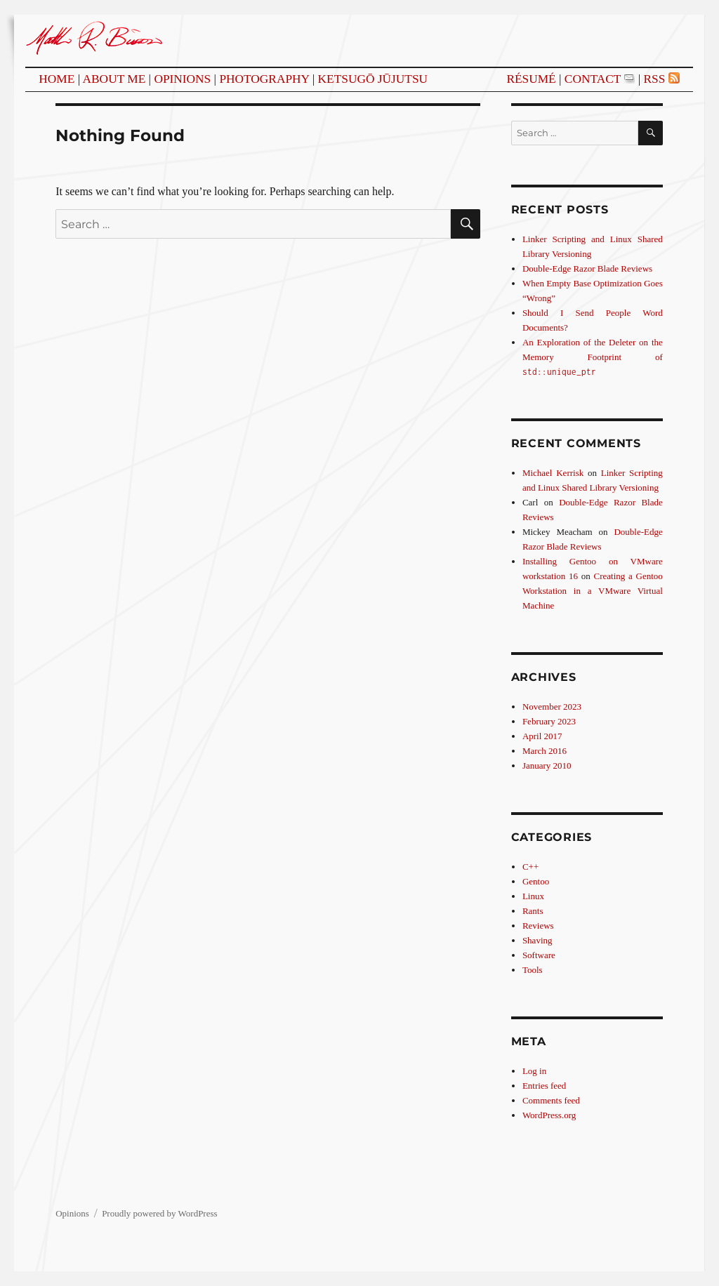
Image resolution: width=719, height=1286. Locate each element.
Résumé (530, 79)
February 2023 (549, 721)
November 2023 (551, 706)
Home (56, 79)
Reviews (538, 925)
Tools (532, 969)
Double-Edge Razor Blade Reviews (587, 268)
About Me (114, 79)
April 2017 (542, 736)
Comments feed (551, 1100)
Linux (533, 896)
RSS (654, 79)
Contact (593, 79)
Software (538, 955)
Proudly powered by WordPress (159, 1213)
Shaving (537, 940)
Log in (534, 1071)
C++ (530, 866)
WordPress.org (549, 1115)
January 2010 (547, 765)
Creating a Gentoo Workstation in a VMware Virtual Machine (592, 591)
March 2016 (544, 750)
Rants (532, 911)
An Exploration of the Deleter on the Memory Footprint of (592, 356)
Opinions (182, 79)
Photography (264, 79)
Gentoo (535, 881)
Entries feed (544, 1085)
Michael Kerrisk (552, 473)
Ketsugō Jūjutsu (373, 79)
